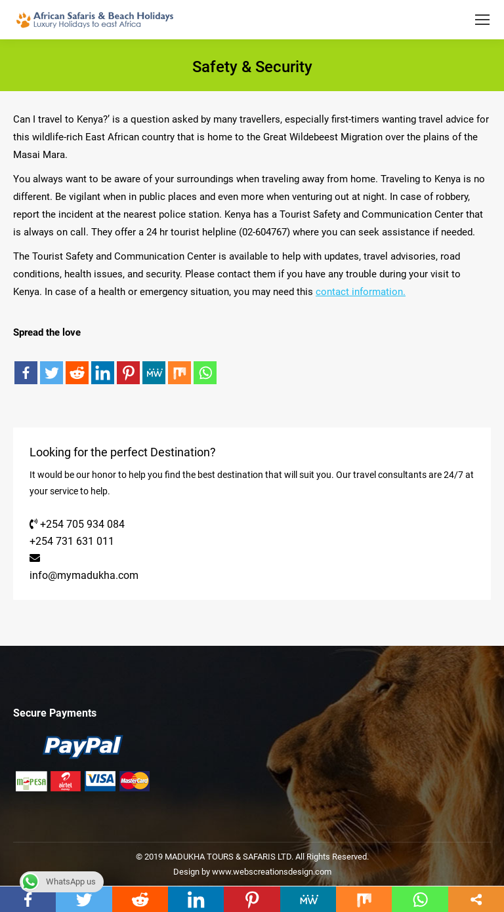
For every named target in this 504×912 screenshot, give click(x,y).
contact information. (361, 292)
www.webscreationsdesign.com (270, 872)
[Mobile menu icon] (482, 19)
